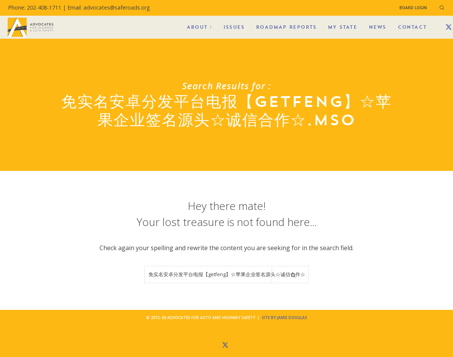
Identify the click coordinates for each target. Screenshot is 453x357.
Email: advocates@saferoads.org (108, 7)
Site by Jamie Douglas (284, 317)
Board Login (413, 7)
